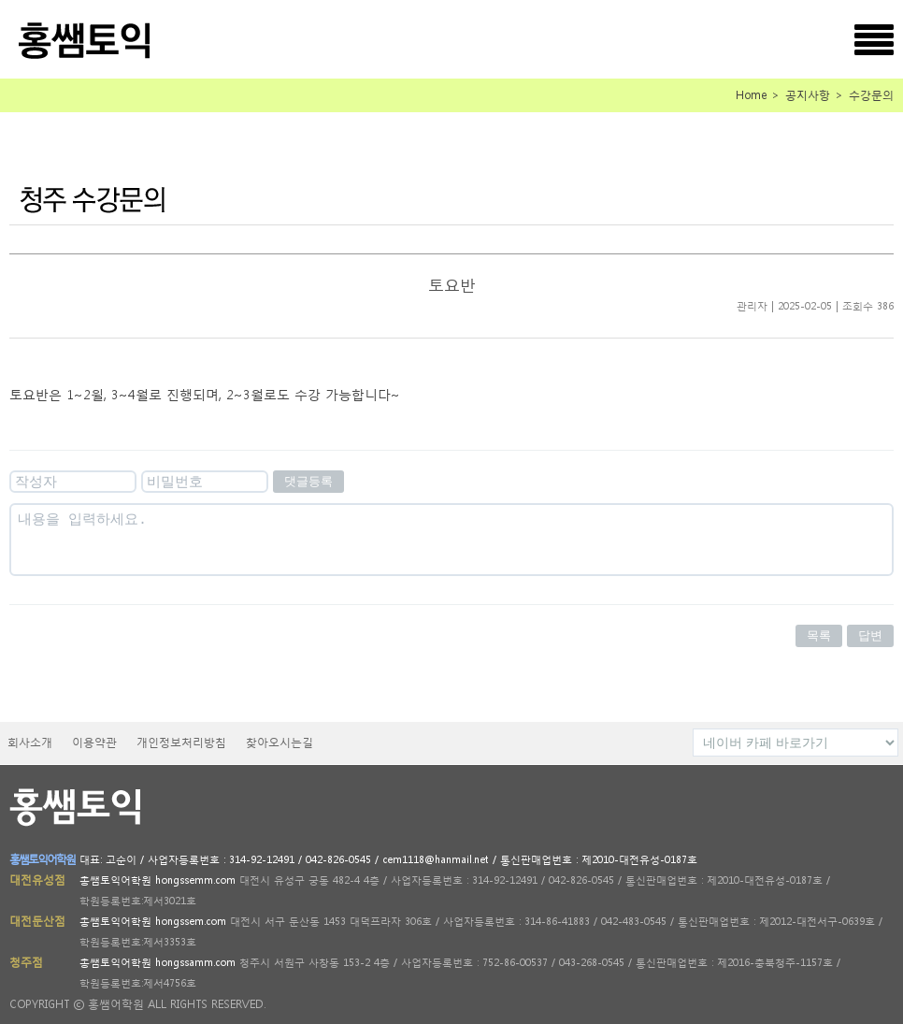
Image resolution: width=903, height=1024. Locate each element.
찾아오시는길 (279, 742)
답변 (870, 635)
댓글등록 (308, 481)
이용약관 (94, 742)
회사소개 (29, 742)
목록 (819, 635)
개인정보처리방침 (181, 742)
